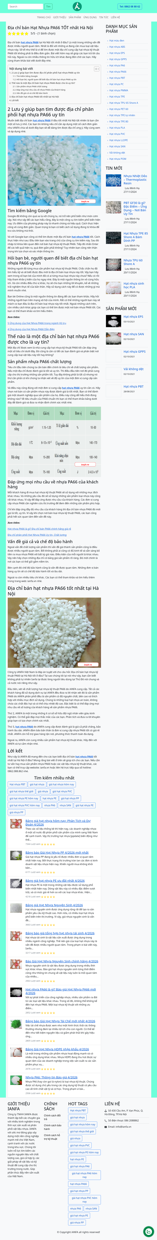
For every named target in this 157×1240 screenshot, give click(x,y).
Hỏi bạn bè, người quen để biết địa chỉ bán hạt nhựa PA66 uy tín (46, 79)
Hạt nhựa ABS (116, 46)
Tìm (48, 6)
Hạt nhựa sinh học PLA (134, 285)
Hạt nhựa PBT (17, 784)
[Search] (25, 6)
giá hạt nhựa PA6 (79, 1166)
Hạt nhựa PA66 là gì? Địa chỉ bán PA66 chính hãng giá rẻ (39, 528)
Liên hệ (115, 17)
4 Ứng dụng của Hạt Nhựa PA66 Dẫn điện (31, 329)
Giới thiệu (59, 17)
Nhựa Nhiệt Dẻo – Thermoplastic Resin (135, 179)
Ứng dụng (90, 17)
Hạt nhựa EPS (116, 53)
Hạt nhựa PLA (116, 127)
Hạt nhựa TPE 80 (117, 121)
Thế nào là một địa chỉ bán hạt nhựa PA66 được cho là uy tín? (43, 83)
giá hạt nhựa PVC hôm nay (25, 805)
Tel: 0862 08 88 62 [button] (130, 6)
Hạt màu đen (115, 40)
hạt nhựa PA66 (78, 1184)
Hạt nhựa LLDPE (117, 140)
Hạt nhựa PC (115, 84)
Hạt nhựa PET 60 (117, 109)
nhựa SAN (65, 805)
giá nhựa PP (16, 812)
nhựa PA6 (49, 805)
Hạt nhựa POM (116, 159)
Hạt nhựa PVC (116, 134)
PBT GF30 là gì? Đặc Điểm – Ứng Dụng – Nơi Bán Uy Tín (135, 208)
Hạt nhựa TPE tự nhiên (121, 115)
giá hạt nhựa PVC (62, 791)
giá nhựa (43, 791)
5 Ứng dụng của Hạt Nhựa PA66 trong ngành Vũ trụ (37, 323)
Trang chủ (44, 17)
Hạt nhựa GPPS (117, 59)
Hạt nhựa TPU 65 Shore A (122, 102)
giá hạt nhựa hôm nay (61, 784)
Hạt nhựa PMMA (117, 90)
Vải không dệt (116, 152)
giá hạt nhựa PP (70, 798)
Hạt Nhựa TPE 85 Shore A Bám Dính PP (136, 237)
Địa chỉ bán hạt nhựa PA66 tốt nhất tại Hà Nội (35, 96)
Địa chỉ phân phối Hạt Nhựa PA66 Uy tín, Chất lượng (37, 535)
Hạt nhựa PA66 (116, 71)
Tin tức (104, 17)
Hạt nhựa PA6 (116, 65)
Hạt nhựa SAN (116, 146)
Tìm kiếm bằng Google (27, 76)
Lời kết (15, 100)
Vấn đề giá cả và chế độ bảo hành (32, 93)
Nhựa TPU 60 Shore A (133, 262)
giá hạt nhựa (37, 784)
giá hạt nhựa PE (85, 805)
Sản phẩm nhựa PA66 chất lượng (32, 86)
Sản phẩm (75, 17)
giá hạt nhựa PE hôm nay (24, 798)
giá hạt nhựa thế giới (21, 791)
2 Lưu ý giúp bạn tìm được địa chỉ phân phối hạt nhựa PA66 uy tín (46, 72)
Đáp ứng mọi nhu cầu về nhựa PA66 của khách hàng (41, 89)
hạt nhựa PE (49, 798)
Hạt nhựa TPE (116, 96)
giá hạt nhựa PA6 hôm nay (84, 1175)
